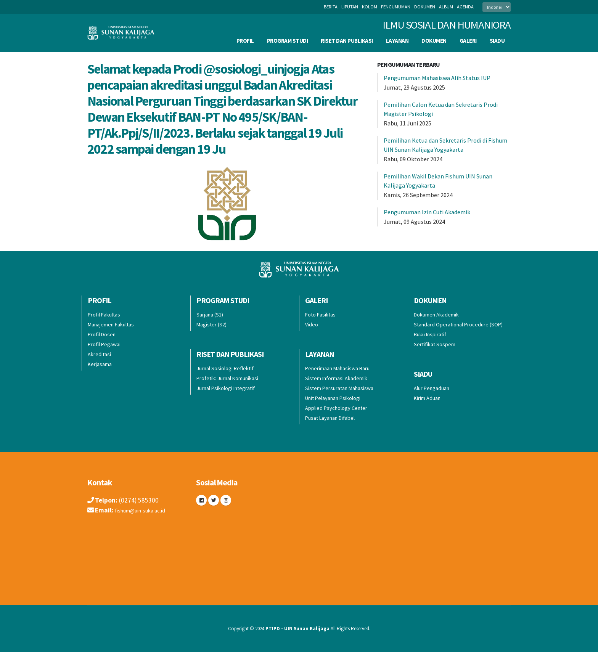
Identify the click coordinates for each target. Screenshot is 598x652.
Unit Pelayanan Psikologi (332, 398)
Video (311, 324)
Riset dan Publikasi (347, 40)
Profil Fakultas (104, 314)
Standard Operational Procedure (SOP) (458, 324)
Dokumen (434, 40)
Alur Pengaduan (431, 388)
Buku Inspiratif (430, 334)
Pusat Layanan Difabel (330, 417)
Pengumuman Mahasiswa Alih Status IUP (437, 78)
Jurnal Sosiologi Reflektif (225, 368)
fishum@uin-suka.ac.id (146, 510)
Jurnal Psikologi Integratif (225, 388)
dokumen (424, 7)
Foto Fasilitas (320, 314)
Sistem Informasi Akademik (336, 378)
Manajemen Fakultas (111, 324)
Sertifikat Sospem (434, 344)
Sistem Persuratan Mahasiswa (339, 388)
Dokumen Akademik (436, 314)
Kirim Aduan (427, 398)
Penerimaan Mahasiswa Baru (337, 368)
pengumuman (395, 7)
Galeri (468, 40)
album (446, 7)
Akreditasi (99, 354)
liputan (349, 7)
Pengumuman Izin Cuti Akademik (427, 212)
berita (331, 7)
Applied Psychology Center (336, 408)
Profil (245, 40)
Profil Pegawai (104, 344)
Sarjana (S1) (209, 314)
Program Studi (287, 40)
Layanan (397, 40)
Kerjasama (100, 364)
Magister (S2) (211, 324)
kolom (369, 7)
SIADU (497, 40)
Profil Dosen (102, 334)
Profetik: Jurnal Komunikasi (227, 378)
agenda (465, 7)
